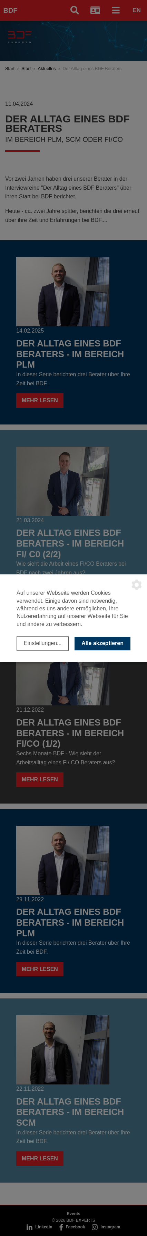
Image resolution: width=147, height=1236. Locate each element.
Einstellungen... (42, 643)
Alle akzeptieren (102, 643)
